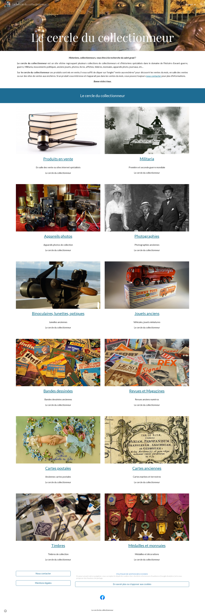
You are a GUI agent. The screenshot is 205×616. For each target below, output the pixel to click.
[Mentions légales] (43, 583)
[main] (102, 70)
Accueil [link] (189, 4)
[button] (201, 4)
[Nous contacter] (43, 573)
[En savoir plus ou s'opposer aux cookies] (132, 584)
